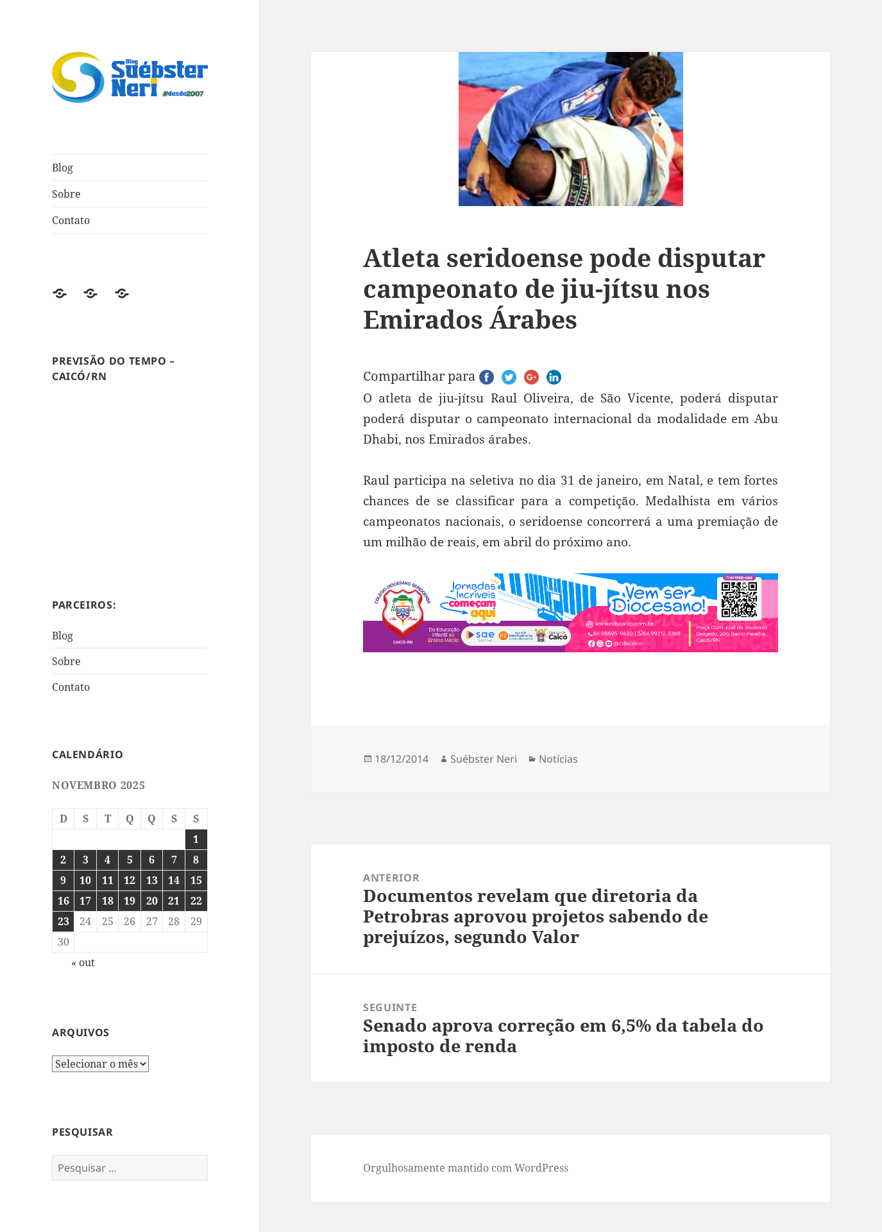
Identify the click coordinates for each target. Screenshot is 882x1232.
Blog (62, 168)
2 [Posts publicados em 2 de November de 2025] (63, 860)
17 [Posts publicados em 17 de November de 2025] (85, 901)
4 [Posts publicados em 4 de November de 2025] (107, 860)
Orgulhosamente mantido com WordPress (465, 1168)
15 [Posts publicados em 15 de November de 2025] (196, 880)
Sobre (66, 194)
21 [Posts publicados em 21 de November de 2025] (174, 901)
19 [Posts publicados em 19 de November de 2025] (129, 901)
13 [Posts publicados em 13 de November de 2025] (152, 880)
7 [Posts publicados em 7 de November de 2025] (174, 860)
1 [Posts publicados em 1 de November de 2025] (196, 839)
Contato (71, 220)
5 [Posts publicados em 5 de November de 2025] (130, 860)
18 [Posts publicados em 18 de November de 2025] (108, 901)
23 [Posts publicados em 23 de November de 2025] (63, 921)
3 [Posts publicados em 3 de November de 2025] (86, 860)
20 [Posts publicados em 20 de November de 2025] (152, 901)
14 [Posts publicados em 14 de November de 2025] (174, 880)
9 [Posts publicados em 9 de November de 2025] (63, 880)
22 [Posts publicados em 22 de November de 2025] (196, 901)
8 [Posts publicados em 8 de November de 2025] (196, 860)
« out (83, 962)
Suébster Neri (483, 759)
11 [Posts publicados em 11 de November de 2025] (108, 880)
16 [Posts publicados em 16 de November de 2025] (63, 901)
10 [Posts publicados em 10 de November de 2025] (85, 880)
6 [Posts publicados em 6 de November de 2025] (152, 860)
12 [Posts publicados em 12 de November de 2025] (129, 880)
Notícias (558, 759)
